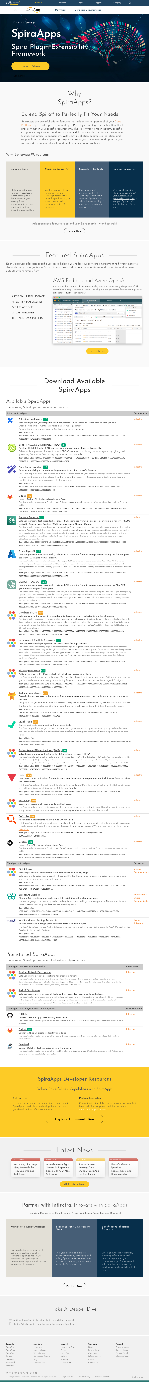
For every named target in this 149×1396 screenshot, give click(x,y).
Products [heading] (10, 1350)
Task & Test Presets (29, 990)
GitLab (23, 496)
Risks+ (22, 775)
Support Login (122, 1356)
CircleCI (23, 842)
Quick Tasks (25, 722)
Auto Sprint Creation (31, 467)
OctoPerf (24, 1045)
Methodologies (40, 1356)
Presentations (39, 1368)
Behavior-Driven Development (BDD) (40, 445)
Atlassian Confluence (31, 419)
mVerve (137, 869)
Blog (35, 1365)
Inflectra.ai (10, 1372)
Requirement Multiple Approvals (37, 640)
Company (106, 3)
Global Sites (137, 1383)
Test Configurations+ (30, 693)
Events (91, 1365)
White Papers (39, 1359)
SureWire (10, 1365)
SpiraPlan (10, 1359)
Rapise (9, 1362)
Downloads (60, 10)
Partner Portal (122, 1359)
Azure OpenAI (27, 551)
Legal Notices (67, 1383)
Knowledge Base (68, 1353)
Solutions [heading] (38, 1350)
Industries (37, 1353)
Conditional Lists (28, 613)
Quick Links (25, 869)
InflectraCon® (66, 1368)
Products (33, 3)
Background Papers (42, 1362)
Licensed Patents (102, 1383)
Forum (63, 1356)
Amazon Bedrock (29, 517)
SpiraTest (10, 1353)
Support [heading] (64, 1350)
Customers (92, 1359)
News (90, 1353)
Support (88, 3)
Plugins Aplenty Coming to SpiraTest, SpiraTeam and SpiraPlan (43, 1330)
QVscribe (24, 816)
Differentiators (94, 1362)
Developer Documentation (88, 10)
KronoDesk (10, 1368)
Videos (64, 1362)
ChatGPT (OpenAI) (30, 582)
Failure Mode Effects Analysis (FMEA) (40, 750)
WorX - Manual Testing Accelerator (38, 920)
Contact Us (93, 1368)
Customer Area (122, 1353)
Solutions (51, 3)
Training (64, 1365)
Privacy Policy (84, 1383)
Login (134, 3)
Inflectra (138, 419)
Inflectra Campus (123, 1362)
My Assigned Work (29, 670)
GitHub (23, 1014)
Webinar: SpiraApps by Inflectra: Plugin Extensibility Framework (43, 1326)
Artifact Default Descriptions (35, 972)
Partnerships (93, 1356)
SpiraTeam (10, 1356)
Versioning (25, 800)
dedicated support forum (92, 1109)
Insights (70, 3)
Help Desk (65, 1359)
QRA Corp (24, 830)
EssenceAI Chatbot (29, 895)
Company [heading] (92, 1350)
